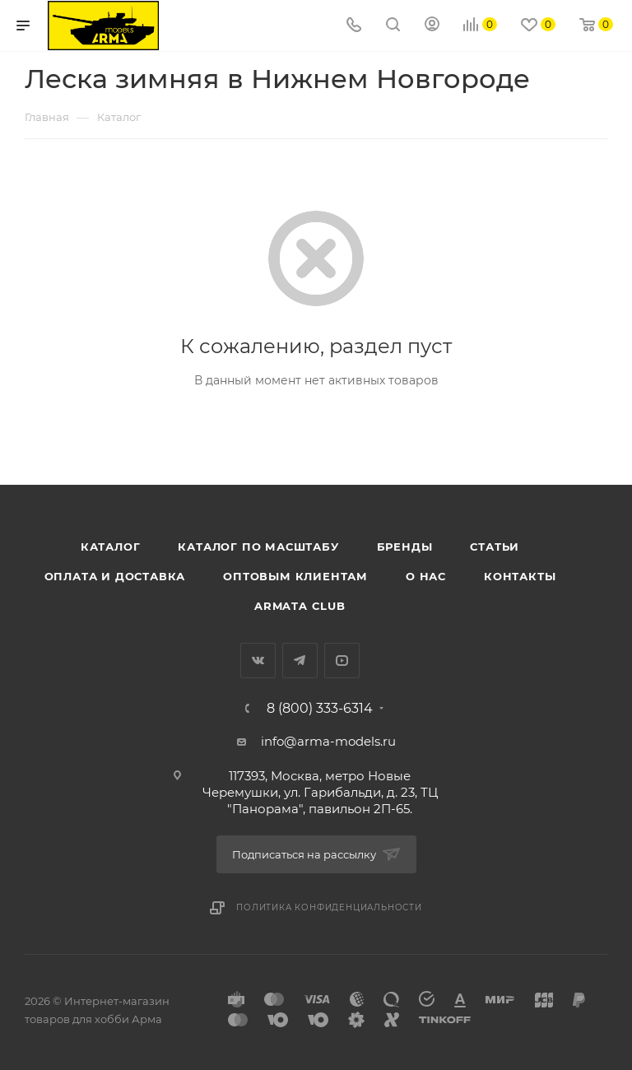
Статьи (494, 546)
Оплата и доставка (115, 576)
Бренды (405, 546)
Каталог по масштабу (258, 546)
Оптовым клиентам (295, 576)
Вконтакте (258, 660)
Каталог (111, 546)
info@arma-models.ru (328, 741)
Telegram (300, 660)
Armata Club (300, 605)
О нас (426, 576)
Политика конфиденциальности (329, 907)
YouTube (342, 660)
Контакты (519, 576)
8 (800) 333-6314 (320, 708)
